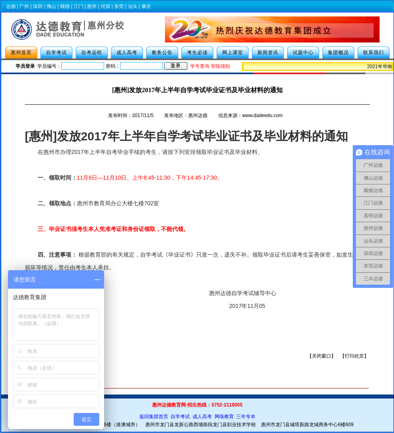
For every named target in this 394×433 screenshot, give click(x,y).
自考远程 (91, 52)
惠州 (91, 6)
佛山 (51, 6)
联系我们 (373, 52)
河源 (105, 6)
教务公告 (162, 52)
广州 (24, 6)
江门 (78, 6)
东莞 (119, 6)
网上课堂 (232, 52)
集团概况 (338, 52)
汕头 (132, 6)
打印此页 (354, 356)
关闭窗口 (321, 356)
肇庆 (146, 6)
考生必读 (197, 52)
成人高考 (127, 52)
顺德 (65, 6)
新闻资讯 (267, 52)
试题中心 (303, 52)
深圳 (37, 6)
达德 (11, 6)
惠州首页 (21, 52)
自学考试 (56, 52)
